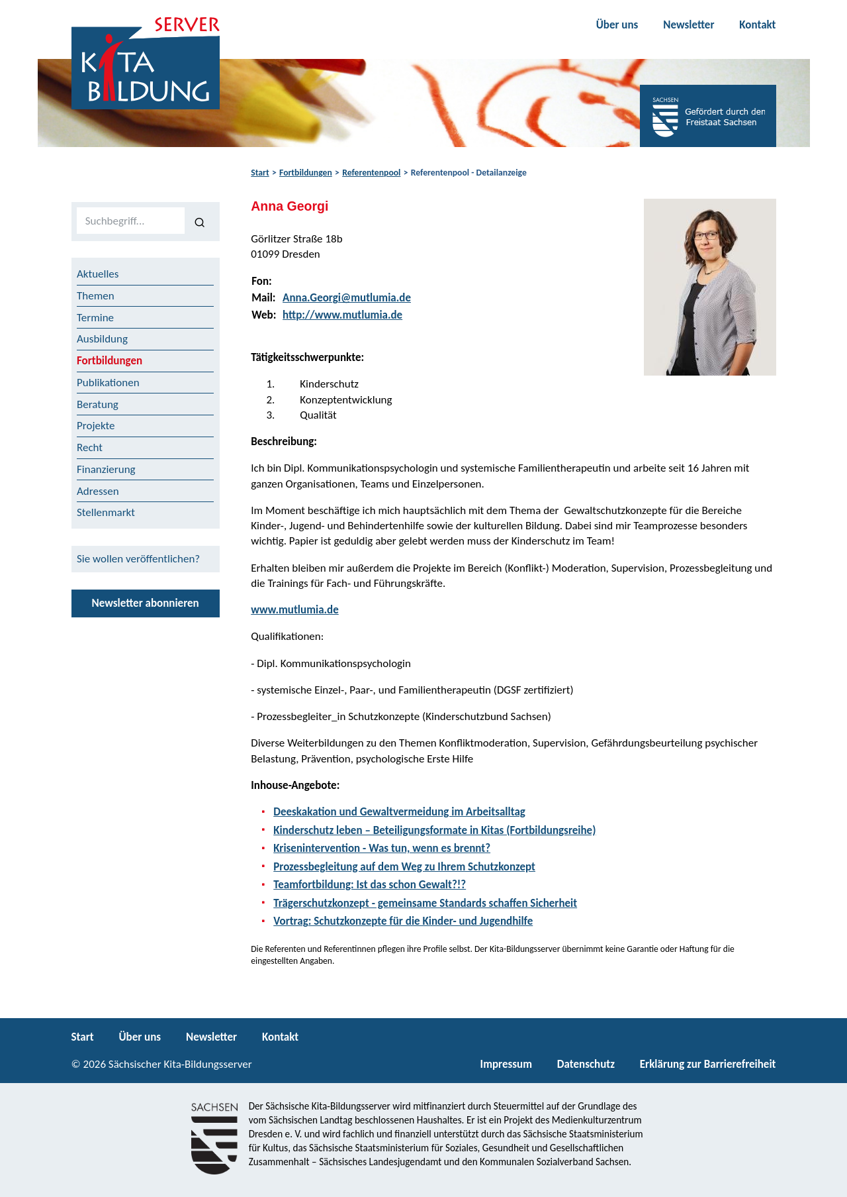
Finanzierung (106, 469)
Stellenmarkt (106, 512)
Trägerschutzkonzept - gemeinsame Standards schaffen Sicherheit (425, 903)
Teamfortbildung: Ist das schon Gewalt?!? (369, 885)
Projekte (96, 426)
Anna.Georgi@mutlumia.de (347, 298)
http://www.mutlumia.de (342, 315)
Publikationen (108, 383)
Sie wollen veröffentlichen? (138, 559)
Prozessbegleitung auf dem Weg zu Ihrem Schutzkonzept (404, 867)
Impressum (506, 1064)
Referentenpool (371, 172)
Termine (95, 318)
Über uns (617, 25)
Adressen (98, 491)
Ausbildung (102, 339)
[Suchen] (199, 221)
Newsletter (688, 25)
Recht (90, 447)
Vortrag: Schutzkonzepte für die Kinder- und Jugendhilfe (403, 921)
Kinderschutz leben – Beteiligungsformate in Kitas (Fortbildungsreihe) (434, 830)
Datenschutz (586, 1064)
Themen (95, 296)
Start (260, 172)
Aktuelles (97, 274)
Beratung (97, 404)
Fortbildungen (305, 172)
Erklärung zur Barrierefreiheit (708, 1064)
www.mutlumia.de (295, 610)
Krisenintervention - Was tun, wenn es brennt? (381, 848)
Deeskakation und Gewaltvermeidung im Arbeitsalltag (399, 812)
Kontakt (757, 25)
